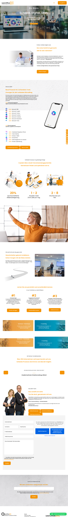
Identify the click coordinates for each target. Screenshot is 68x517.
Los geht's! (62, 2)
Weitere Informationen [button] (49, 435)
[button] (3, 514)
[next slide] (62, 372)
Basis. (25, 514)
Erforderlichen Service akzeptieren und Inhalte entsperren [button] (57, 431)
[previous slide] (6, 372)
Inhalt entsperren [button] (42, 431)
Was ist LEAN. (27, 515)
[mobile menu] (54, 3)
